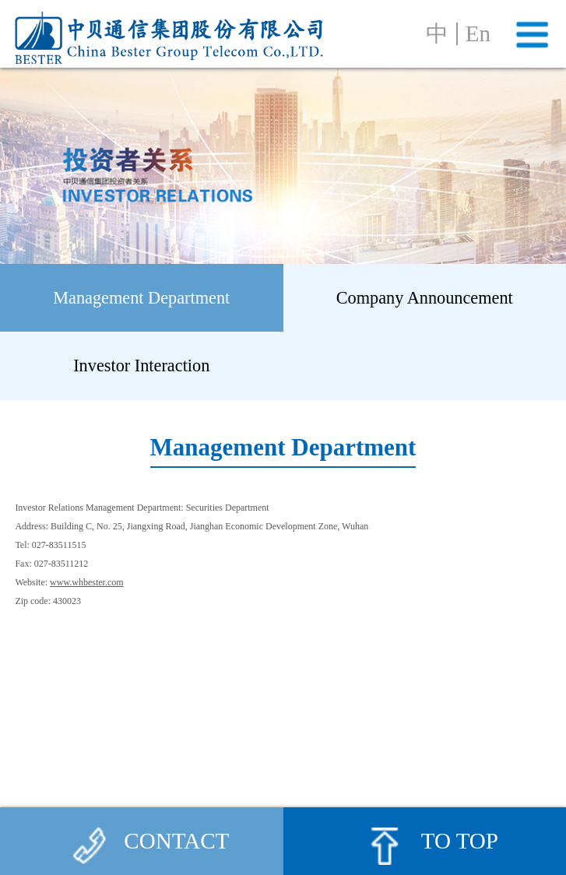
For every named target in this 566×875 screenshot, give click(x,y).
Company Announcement (424, 297)
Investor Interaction (141, 365)
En (478, 34)
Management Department (141, 297)
